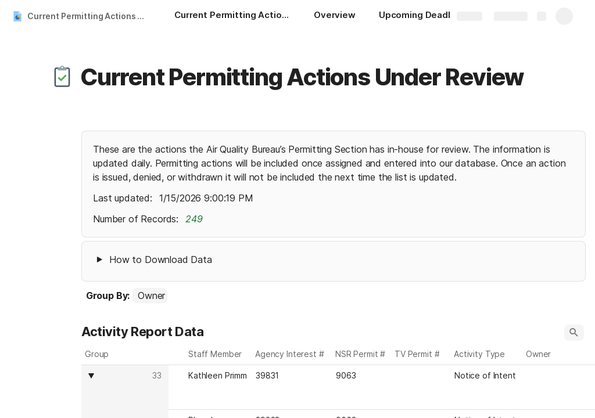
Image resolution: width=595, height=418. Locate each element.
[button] (62, 77)
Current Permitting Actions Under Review (89, 16)
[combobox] (149, 295)
